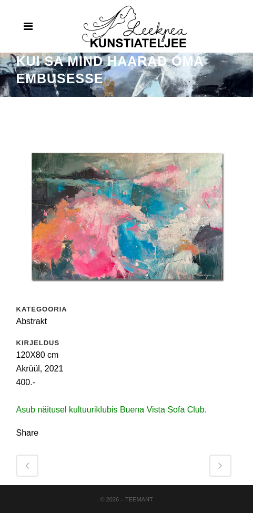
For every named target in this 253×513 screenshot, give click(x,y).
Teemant (139, 499)
